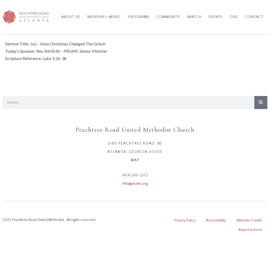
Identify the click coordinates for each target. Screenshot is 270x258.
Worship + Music (104, 17)
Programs (138, 17)
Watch (194, 17)
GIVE (234, 17)
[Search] (260, 102)
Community (168, 17)
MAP (135, 160)
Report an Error (250, 230)
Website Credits (249, 220)
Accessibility (216, 220)
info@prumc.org (135, 184)
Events (215, 17)
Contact (254, 17)
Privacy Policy (184, 220)
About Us (70, 17)
